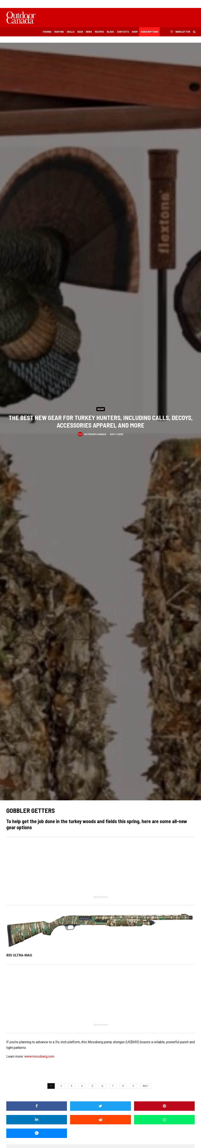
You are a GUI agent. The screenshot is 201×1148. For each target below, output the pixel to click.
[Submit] (100, 1119)
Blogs (110, 31)
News (89, 31)
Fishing (47, 31)
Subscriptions (149, 31)
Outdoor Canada (95, 433)
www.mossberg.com (39, 1056)
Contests (123, 31)
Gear (80, 31)
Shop (135, 31)
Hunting (59, 31)
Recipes (99, 31)
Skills (70, 31)
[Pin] (164, 1106)
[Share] (36, 1106)
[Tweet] (100, 1106)
